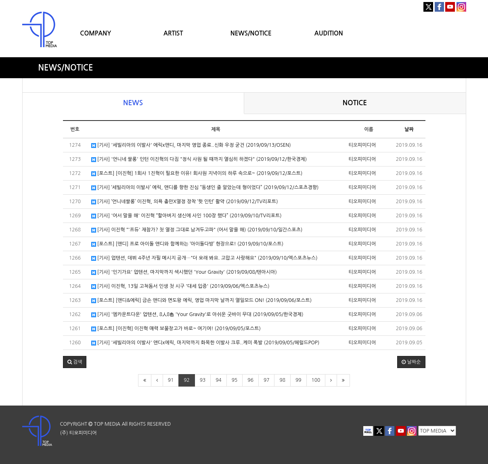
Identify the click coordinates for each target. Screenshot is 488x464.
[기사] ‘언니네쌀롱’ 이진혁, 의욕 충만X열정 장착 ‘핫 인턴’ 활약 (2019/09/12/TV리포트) (184, 201)
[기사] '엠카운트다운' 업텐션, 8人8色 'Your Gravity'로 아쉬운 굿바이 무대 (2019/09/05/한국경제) (197, 314)
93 (203, 380)
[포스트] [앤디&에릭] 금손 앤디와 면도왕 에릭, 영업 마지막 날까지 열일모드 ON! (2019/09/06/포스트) (201, 300)
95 (235, 380)
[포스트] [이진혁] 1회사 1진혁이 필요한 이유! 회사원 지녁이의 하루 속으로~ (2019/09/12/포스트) (197, 173)
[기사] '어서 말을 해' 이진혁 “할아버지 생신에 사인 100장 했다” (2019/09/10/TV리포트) (186, 215)
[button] (75, 362)
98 (282, 380)
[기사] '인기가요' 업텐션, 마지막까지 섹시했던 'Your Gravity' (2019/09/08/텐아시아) (184, 272)
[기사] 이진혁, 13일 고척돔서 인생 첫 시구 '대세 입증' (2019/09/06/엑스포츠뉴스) (180, 286)
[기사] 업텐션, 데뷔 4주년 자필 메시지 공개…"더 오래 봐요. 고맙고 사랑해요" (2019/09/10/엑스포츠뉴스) (204, 258)
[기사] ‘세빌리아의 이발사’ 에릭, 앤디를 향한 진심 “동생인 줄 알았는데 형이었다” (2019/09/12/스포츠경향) (205, 187)
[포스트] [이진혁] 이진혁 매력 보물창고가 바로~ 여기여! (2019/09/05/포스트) (176, 328)
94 (219, 380)
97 (267, 380)
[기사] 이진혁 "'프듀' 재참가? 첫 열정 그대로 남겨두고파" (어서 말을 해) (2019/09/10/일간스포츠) (197, 230)
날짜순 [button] (411, 362)
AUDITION (328, 33)
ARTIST (173, 33)
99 (298, 380)
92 (187, 380)
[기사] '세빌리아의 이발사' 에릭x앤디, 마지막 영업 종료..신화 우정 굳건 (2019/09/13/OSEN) (191, 145)
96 (250, 380)
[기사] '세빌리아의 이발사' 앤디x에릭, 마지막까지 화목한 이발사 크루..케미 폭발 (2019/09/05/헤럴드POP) (205, 342)
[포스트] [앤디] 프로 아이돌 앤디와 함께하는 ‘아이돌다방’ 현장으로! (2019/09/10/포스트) (187, 244)
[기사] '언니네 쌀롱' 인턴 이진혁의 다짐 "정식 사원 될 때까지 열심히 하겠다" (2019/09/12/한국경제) (199, 159)
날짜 (409, 129)
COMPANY (95, 33)
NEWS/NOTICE (251, 33)
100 (316, 380)
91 (171, 380)
